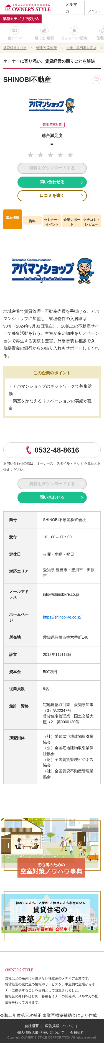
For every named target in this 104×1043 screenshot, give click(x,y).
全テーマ (14, 38)
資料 (32, 221)
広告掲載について (59, 1026)
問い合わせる (52, 182)
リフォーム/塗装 (74, 38)
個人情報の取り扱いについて (40, 1032)
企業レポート (72, 222)
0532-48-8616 (57, 450)
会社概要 (31, 1026)
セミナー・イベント (52, 222)
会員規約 (77, 1032)
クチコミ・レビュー (91, 222)
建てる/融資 (44, 38)
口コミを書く (52, 195)
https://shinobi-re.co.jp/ (62, 617)
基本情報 (12, 218)
